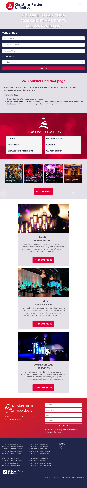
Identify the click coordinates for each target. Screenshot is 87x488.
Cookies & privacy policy (78, 477)
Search (43, 68)
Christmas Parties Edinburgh (12, 460)
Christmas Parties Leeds (10, 456)
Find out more (44, 261)
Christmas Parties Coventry (38, 446)
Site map (65, 477)
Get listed (56, 477)
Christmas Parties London (11, 444)
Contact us (11, 104)
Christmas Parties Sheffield (11, 465)
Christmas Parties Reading (38, 460)
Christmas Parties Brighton (38, 458)
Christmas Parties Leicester (38, 444)
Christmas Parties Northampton (40, 465)
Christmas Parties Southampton (40, 456)
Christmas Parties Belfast (38, 449)
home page (24, 101)
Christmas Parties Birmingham (12, 446)
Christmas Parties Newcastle (39, 453)
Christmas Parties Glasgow (12, 449)
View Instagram (43, 191)
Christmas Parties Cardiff (11, 463)
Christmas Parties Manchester (12, 451)
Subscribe (63, 425)
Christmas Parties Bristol (11, 458)
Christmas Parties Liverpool (12, 453)
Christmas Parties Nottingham (39, 451)
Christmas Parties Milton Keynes (40, 463)
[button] (79, 3)
